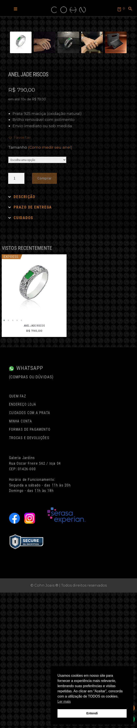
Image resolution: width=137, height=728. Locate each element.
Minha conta (20, 557)
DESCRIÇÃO (24, 332)
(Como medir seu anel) (50, 282)
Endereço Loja (22, 540)
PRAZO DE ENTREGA (33, 342)
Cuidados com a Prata (29, 548)
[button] (15, 8)
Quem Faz (17, 531)
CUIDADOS (23, 353)
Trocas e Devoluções (29, 573)
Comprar (44, 313)
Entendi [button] (92, 713)
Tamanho (40, 282)
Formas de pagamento (29, 565)
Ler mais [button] (64, 701)
